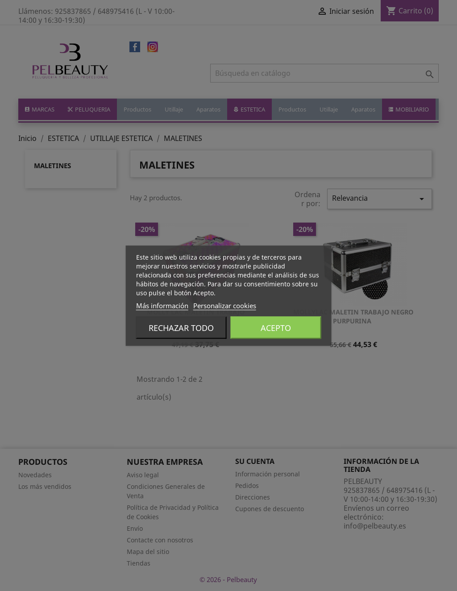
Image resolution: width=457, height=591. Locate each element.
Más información (162, 305)
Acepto (276, 327)
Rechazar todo (181, 327)
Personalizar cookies (224, 305)
